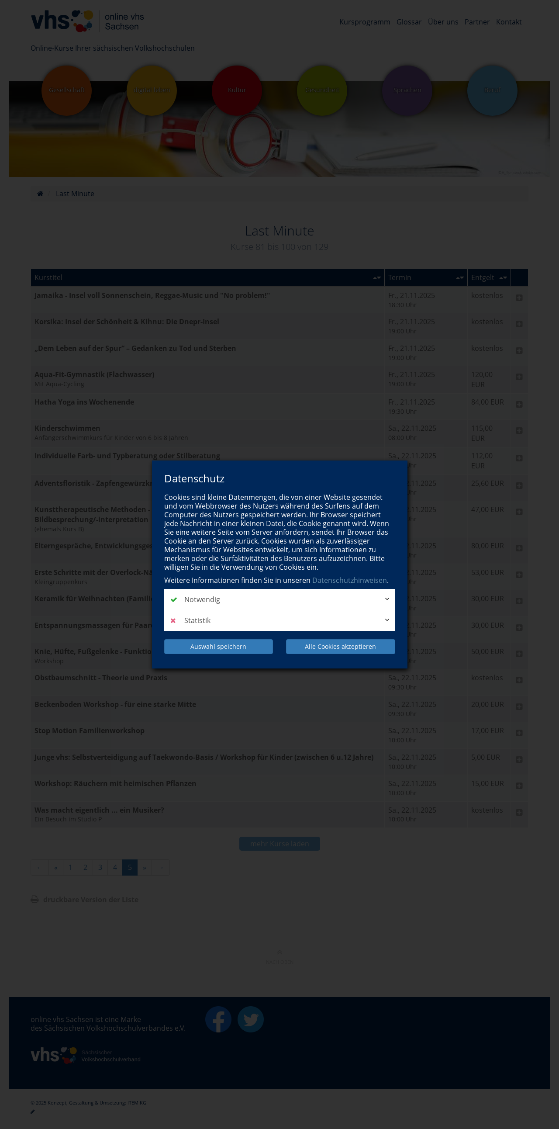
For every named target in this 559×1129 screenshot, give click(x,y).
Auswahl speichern (218, 646)
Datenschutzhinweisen (349, 580)
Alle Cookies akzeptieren (340, 646)
